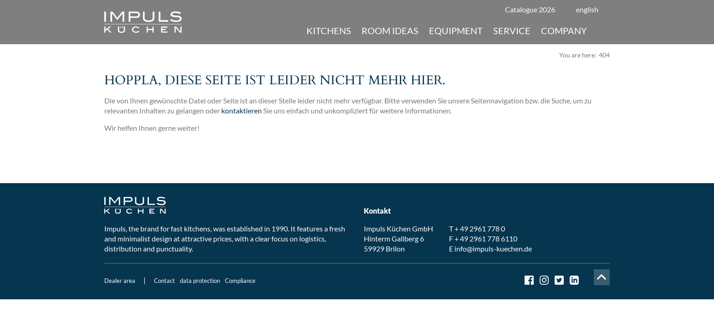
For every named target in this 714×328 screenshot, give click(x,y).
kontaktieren (241, 110)
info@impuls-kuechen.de (493, 248)
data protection (200, 280)
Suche (602, 30)
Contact (164, 280)
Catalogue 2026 (530, 9)
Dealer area (119, 280)
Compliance (240, 280)
